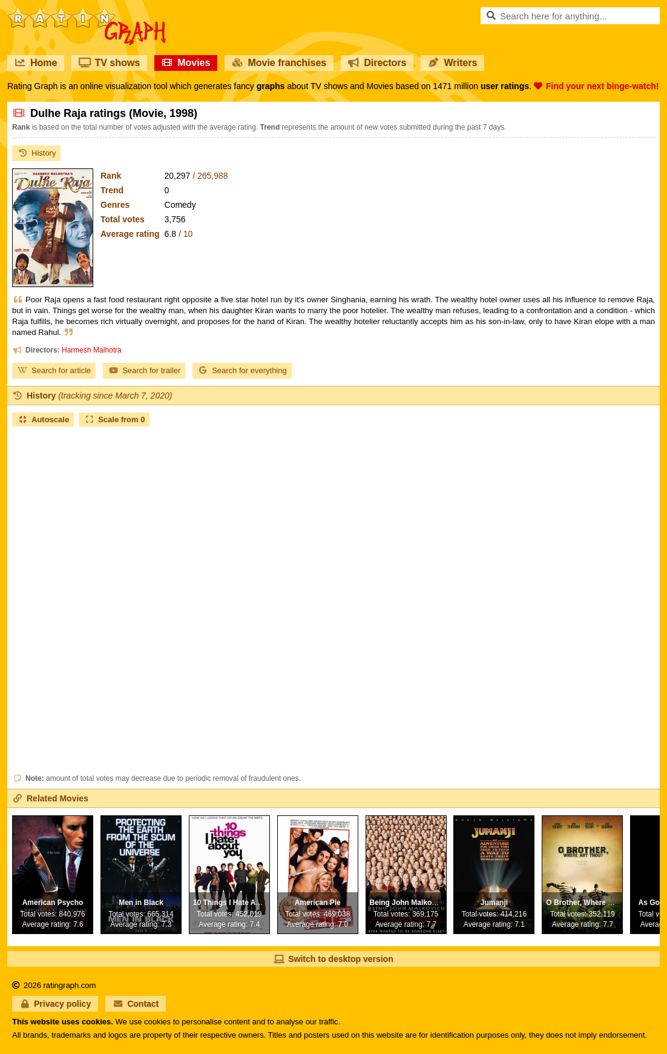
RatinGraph (86, 12)
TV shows (109, 63)
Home (36, 63)
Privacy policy (55, 1004)
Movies (186, 63)
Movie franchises (279, 63)
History (36, 152)
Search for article (54, 370)
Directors (377, 63)
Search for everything (242, 370)
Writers (452, 63)
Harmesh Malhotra (92, 350)
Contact (136, 1004)
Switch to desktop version (333, 959)
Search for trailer (144, 370)
